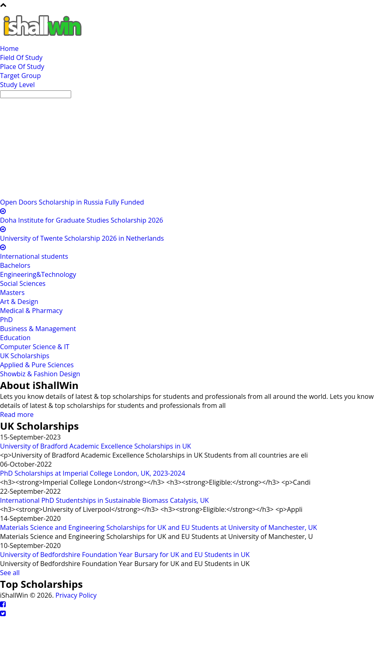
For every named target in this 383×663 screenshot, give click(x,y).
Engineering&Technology (38, 274)
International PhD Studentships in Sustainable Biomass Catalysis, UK (104, 500)
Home (9, 48)
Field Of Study (21, 57)
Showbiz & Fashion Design (40, 373)
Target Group (20, 75)
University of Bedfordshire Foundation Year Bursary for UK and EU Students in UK (125, 554)
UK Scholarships (24, 355)
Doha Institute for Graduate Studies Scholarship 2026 (81, 220)
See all (10, 572)
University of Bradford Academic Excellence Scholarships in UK (95, 446)
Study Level (17, 84)
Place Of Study (22, 66)
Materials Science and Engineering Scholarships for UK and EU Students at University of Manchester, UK (158, 527)
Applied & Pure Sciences (37, 364)
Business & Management (38, 328)
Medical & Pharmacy (31, 310)
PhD (6, 319)
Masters (12, 292)
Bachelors (15, 265)
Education (15, 337)
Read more (17, 414)
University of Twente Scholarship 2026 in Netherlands (82, 238)
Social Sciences (23, 283)
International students (34, 256)
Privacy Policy (76, 595)
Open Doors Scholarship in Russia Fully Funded (72, 202)
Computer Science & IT (35, 346)
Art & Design (19, 301)
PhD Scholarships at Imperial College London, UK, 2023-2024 (92, 473)
